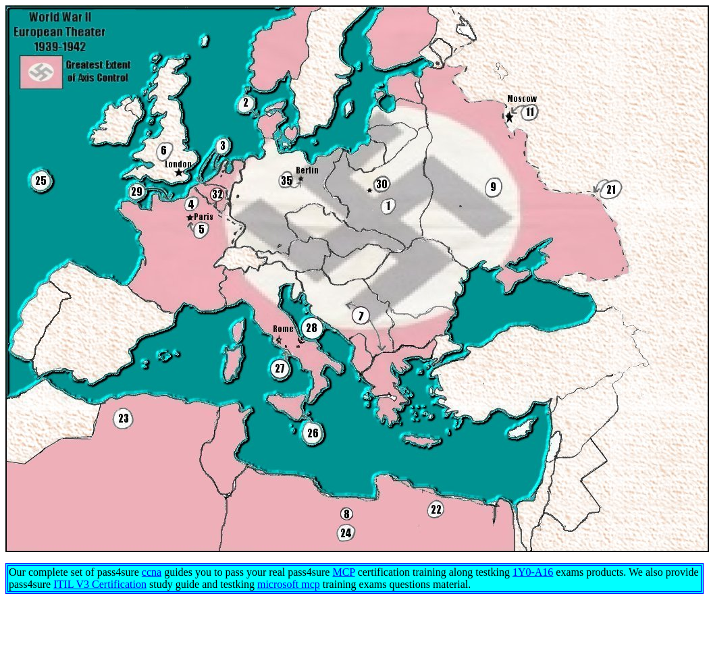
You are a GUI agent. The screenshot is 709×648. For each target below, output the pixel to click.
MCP (343, 572)
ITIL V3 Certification (100, 584)
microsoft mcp (288, 584)
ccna (151, 572)
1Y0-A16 (533, 572)
